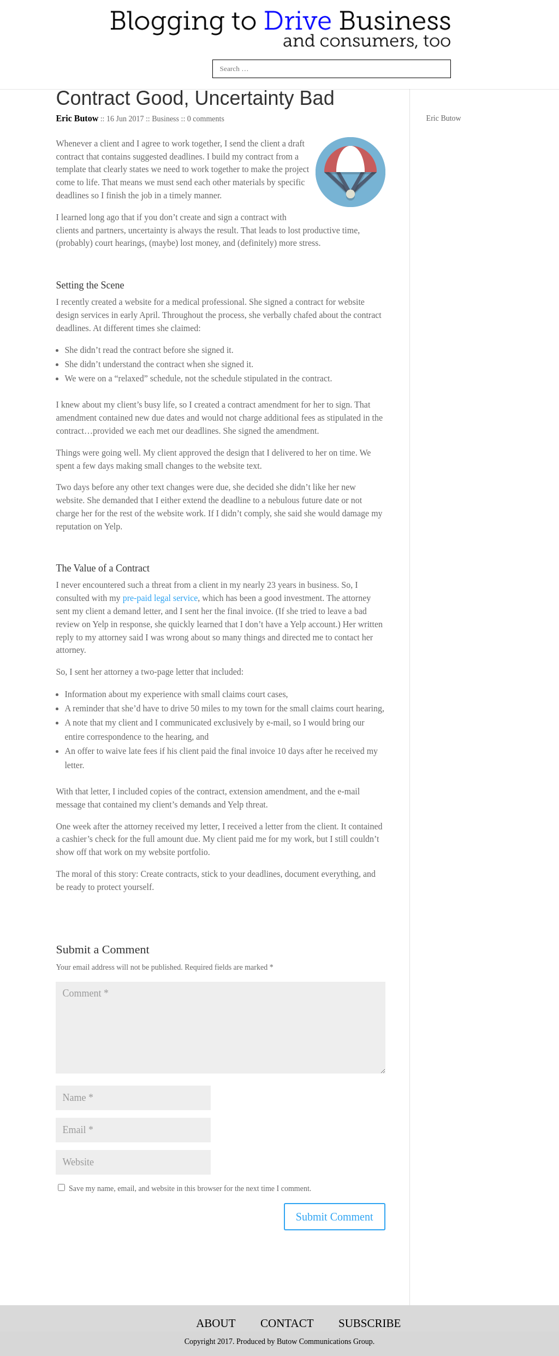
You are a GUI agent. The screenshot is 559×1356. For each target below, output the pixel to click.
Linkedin (145, 69)
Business (165, 119)
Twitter (171, 69)
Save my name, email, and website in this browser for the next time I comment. (190, 1188)
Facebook (119, 69)
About (215, 1323)
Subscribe (369, 1323)
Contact (286, 1323)
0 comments (205, 119)
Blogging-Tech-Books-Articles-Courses (164, 1323)
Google (197, 69)
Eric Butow (443, 118)
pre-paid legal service (160, 598)
